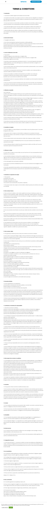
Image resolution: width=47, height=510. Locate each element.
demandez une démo (36, 1)
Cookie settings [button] (5, 507)
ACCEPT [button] (10, 507)
